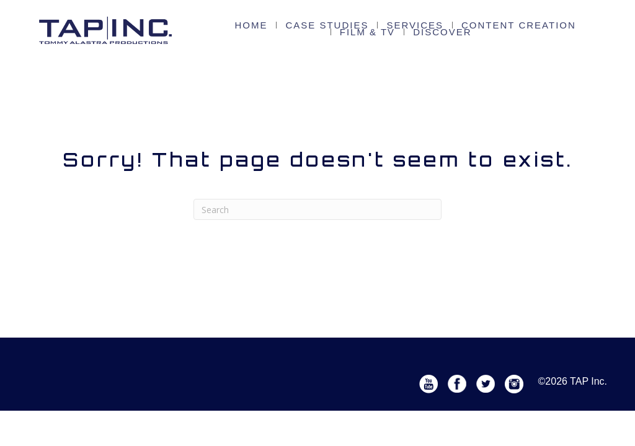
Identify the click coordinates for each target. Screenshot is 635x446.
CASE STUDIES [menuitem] (311, 26)
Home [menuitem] (248, 26)
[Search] (317, 209)
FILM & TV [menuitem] (553, 26)
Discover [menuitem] (405, 33)
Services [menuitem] (384, 26)
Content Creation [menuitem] (468, 26)
